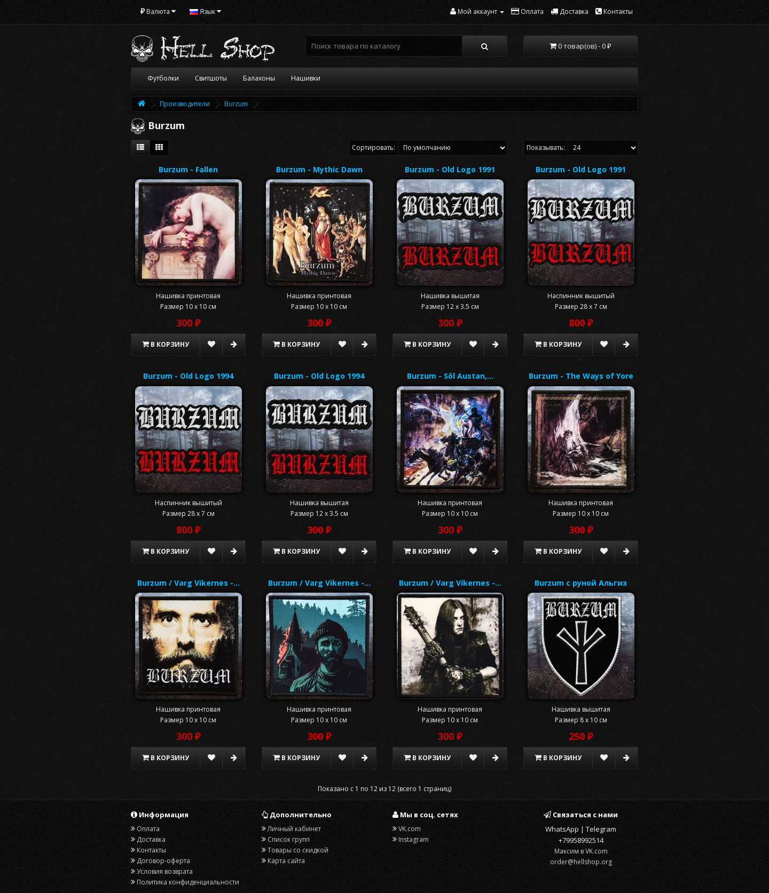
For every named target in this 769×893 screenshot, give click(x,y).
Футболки (163, 78)
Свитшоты (211, 78)
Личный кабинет (294, 828)
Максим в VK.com (581, 851)
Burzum (236, 103)
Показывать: (546, 147)
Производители (185, 103)
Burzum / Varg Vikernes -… (188, 583)
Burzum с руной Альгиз (581, 583)
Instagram (413, 839)
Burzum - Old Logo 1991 (450, 169)
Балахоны (259, 78)
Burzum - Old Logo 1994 (188, 376)
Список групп (289, 839)
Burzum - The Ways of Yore (581, 376)
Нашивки (305, 78)
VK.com (409, 828)
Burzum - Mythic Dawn (319, 169)
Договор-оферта (163, 860)
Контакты (151, 850)
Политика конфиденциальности (188, 882)
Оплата (148, 828)
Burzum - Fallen (188, 169)
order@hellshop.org (581, 861)
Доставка (151, 839)
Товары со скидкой (298, 850)
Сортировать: (373, 147)
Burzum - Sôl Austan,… (450, 376)
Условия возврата (165, 871)
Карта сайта (286, 860)
